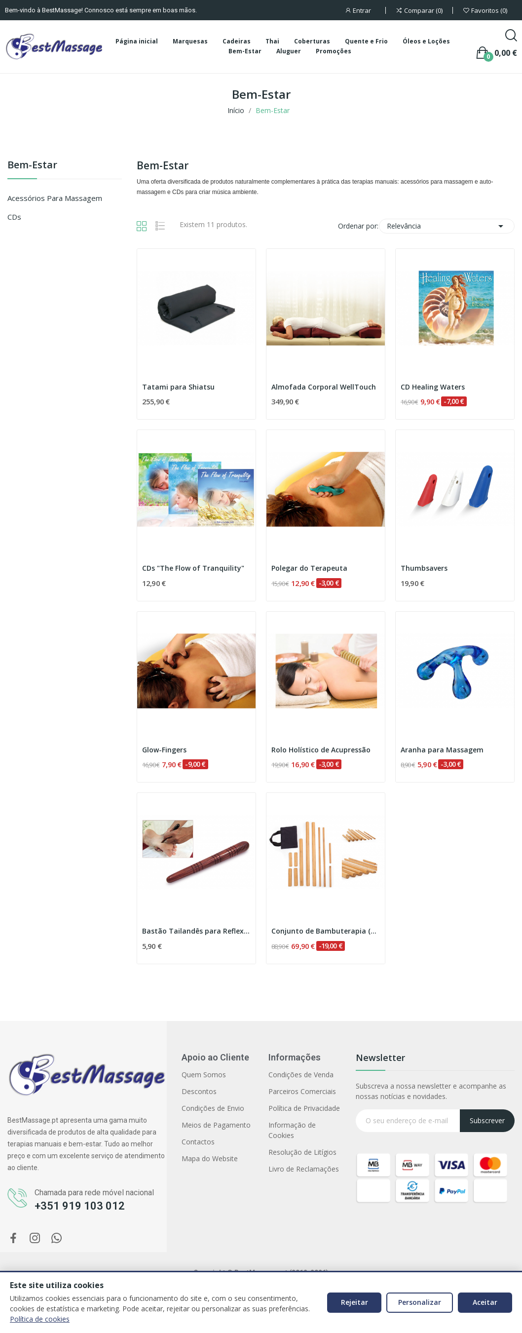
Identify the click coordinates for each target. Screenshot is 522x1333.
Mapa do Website (210, 1158)
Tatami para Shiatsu (178, 387)
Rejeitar (354, 1302)
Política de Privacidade (304, 1108)
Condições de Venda (301, 1074)
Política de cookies (40, 1319)
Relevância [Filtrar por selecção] (447, 226)
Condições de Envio (213, 1108)
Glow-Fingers (164, 749)
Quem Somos (204, 1074)
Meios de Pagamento (216, 1125)
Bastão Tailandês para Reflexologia (196, 931)
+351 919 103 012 (80, 1206)
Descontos (199, 1091)
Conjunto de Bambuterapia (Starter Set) (325, 931)
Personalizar (419, 1302)
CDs (14, 217)
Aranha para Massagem (442, 749)
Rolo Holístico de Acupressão (321, 749)
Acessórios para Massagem (54, 198)
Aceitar (485, 1302)
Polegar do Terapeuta (309, 568)
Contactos (198, 1141)
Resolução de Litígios (302, 1152)
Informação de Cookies (292, 1130)
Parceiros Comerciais (302, 1091)
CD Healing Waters (433, 387)
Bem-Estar (32, 165)
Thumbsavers (424, 568)
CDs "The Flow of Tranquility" (193, 568)
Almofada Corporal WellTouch (323, 387)
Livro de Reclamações (303, 1169)
